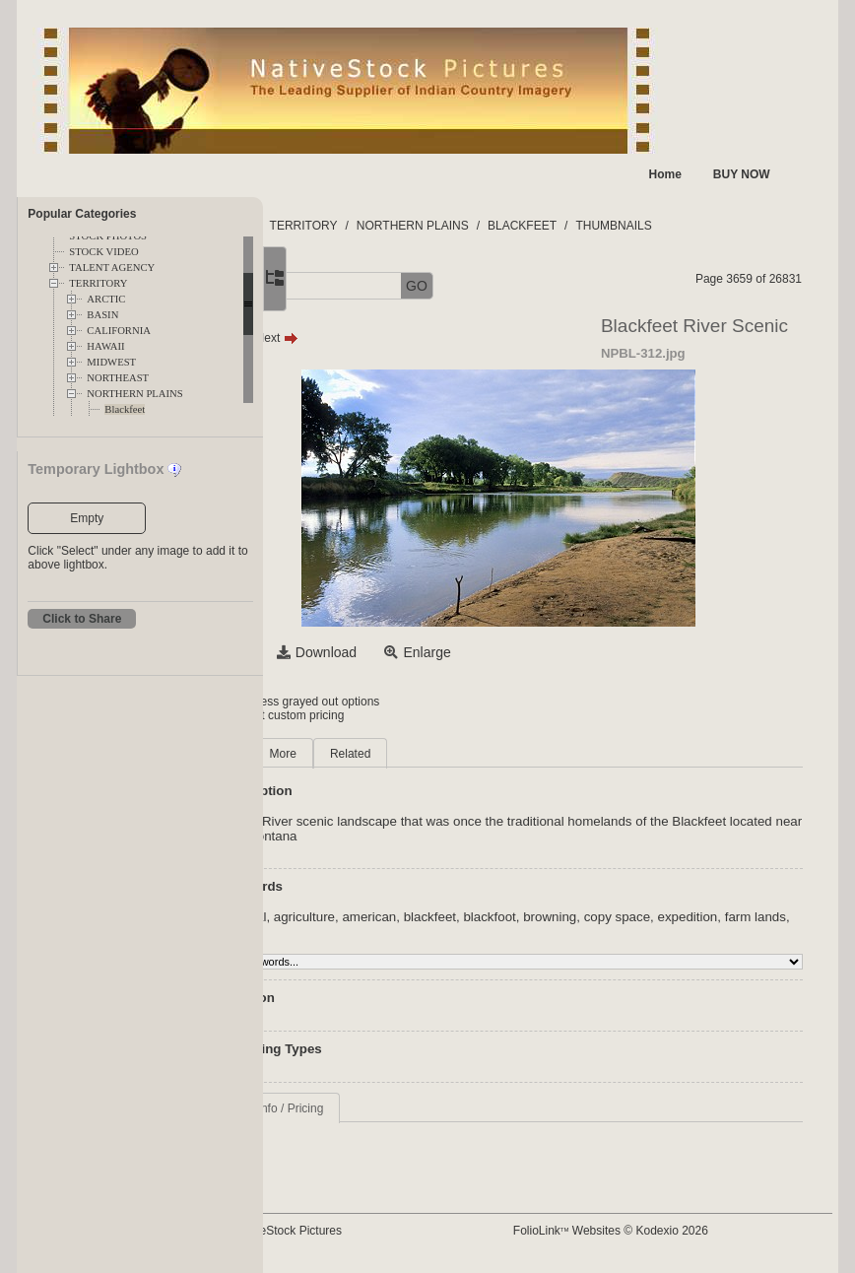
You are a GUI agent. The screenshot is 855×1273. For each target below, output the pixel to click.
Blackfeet (124, 409)
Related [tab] (484, 754)
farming (500, 931)
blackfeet (563, 916)
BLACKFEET (656, 226)
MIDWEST (111, 362)
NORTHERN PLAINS (134, 393)
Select (363, 652)
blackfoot (623, 916)
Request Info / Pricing (400, 1108)
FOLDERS (356, 226)
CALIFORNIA (119, 330)
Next (410, 338)
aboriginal (371, 916)
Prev (358, 338)
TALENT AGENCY (112, 267)
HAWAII (105, 346)
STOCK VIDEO (103, 251)
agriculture (438, 916)
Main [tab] (356, 754)
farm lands (441, 931)
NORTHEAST (118, 377)
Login (343, 701)
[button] (332, 286)
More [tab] (416, 754)
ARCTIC (106, 299)
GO (550, 286)
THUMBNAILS (747, 226)
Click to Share (81, 619)
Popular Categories (82, 214)
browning (683, 916)
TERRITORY (98, 283)
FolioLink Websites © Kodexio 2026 (672, 1231)
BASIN (102, 314)
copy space (750, 916)
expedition (373, 931)
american (503, 916)
